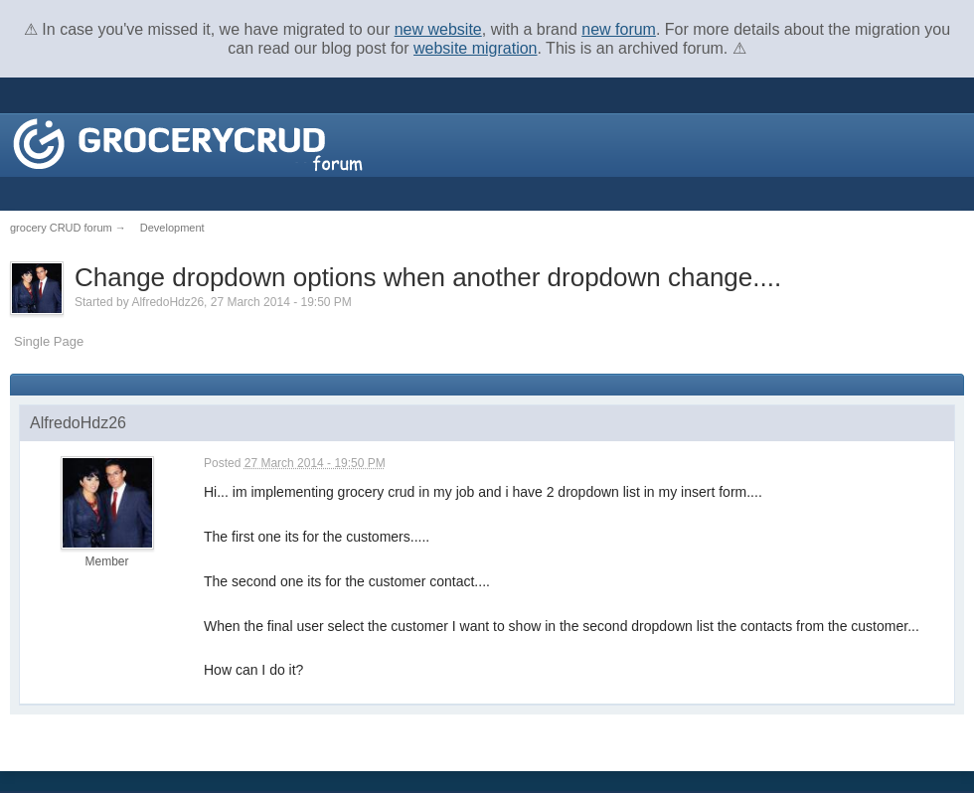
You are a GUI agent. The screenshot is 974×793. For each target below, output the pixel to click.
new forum (618, 29)
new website (438, 29)
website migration (475, 48)
